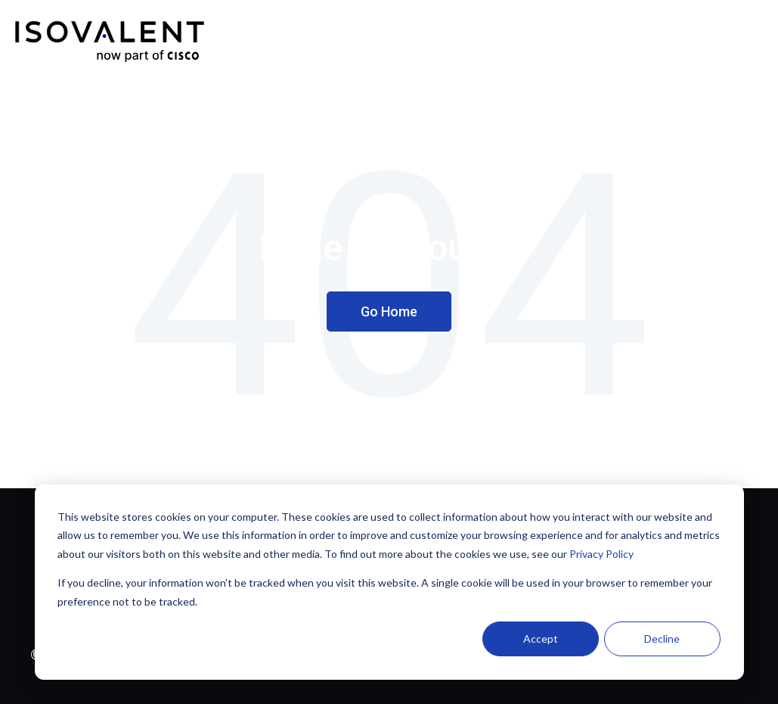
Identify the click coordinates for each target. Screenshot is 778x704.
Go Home (389, 311)
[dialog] (389, 582)
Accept (540, 638)
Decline (662, 638)
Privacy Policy (601, 553)
